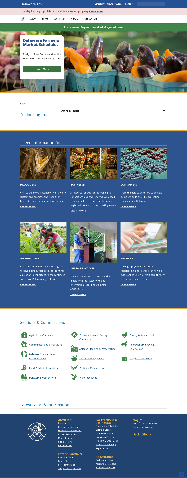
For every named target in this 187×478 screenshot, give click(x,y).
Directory (99, 4)
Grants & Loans (103, 429)
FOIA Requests (65, 445)
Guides (118, 4)
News (110, 4)
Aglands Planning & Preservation (97, 348)
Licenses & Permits (105, 437)
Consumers (59, 19)
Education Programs (105, 467)
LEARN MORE (28, 206)
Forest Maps (64, 461)
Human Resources (67, 434)
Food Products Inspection (43, 368)
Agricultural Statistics (106, 463)
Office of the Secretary (69, 427)
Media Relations (66, 438)
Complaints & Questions (69, 468)
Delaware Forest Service (42, 377)
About (33, 19)
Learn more (96, 11)
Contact (129, 4)
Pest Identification (66, 464)
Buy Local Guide (65, 457)
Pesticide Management (92, 368)
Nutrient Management (91, 358)
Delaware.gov (31, 4)
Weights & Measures (141, 358)
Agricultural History (105, 460)
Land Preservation (104, 433)
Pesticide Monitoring (106, 444)
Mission (62, 423)
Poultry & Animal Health (143, 335)
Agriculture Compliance (42, 335)
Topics (45, 19)
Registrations (102, 448)
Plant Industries (88, 377)
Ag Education (90, 19)
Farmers (74, 19)
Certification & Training (107, 426)
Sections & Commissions (70, 430)
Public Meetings (66, 441)
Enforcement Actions (143, 427)
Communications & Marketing (45, 344)
